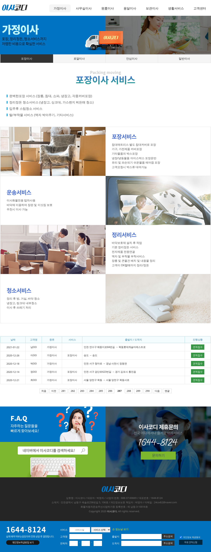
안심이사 (131, 58)
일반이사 (184, 58)
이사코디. (112, 511)
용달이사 (130, 8)
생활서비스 (176, 8)
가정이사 (60, 8)
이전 (53, 390)
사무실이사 (84, 8)
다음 (157, 390)
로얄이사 (79, 58)
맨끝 (167, 390)
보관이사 (152, 8)
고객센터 (199, 8)
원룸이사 (107, 8)
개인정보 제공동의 (190, 537)
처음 (43, 390)
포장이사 (26, 58)
